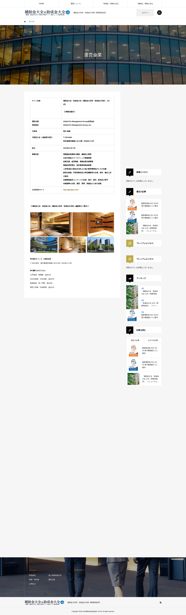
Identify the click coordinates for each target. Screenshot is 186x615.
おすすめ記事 (153, 340)
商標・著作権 (34, 580)
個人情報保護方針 (55, 575)
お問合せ (32, 584)
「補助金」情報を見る (144, 4)
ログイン (145, 13)
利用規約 (32, 575)
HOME (41, 4)
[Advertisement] (144, 127)
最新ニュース (76, 4)
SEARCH (159, 12)
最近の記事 (135, 340)
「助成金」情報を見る (110, 4)
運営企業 (51, 580)
